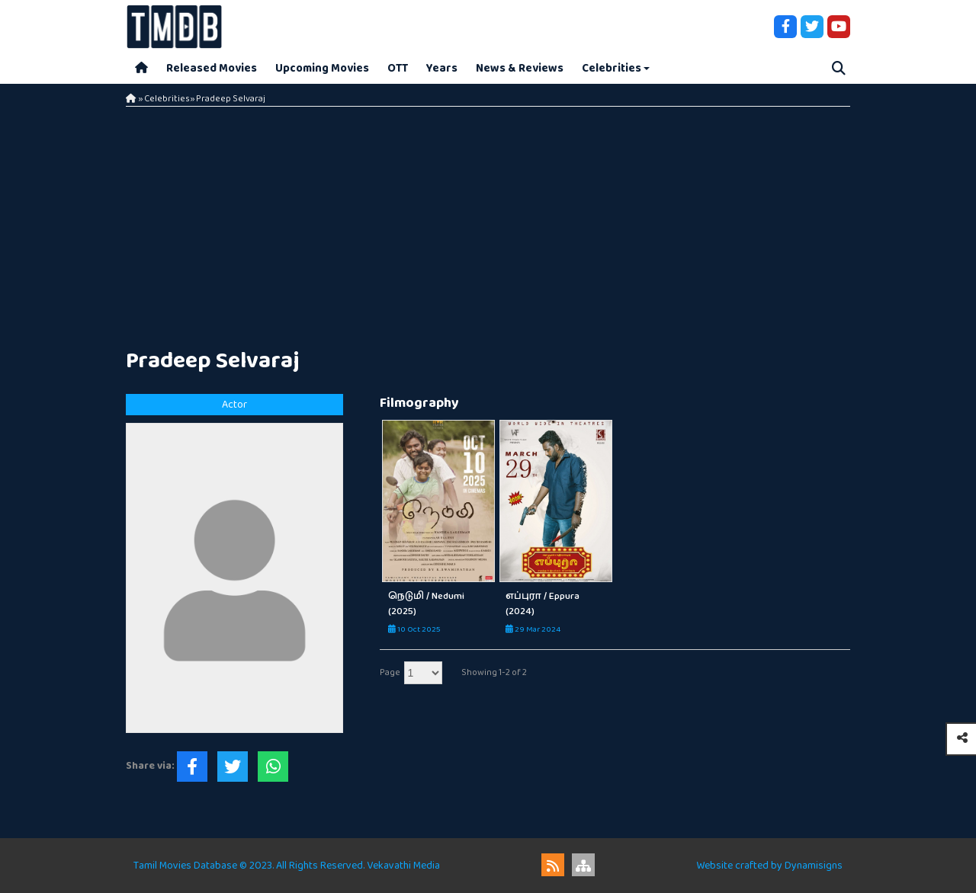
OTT (397, 68)
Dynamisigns (814, 865)
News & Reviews (519, 68)
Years (442, 68)
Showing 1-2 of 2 (494, 672)
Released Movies (211, 68)
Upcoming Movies (322, 68)
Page (390, 672)
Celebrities (611, 68)
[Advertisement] (488, 221)
